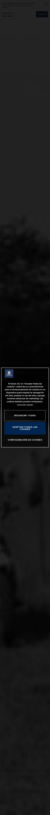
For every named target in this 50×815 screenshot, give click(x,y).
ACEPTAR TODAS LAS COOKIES (25, 428)
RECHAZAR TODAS (25, 415)
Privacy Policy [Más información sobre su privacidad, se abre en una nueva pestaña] (21, 405)
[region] (25, 408)
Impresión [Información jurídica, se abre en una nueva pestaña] (30, 405)
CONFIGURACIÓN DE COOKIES (25, 440)
